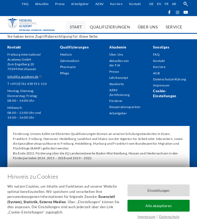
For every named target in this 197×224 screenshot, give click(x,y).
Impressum (146, 217)
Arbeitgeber (80, 4)
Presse (60, 4)
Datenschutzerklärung (168, 80)
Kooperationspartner (121, 109)
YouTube (185, 12)
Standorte (116, 85)
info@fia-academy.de (24, 77)
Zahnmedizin (70, 61)
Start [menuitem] (76, 27)
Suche (185, 4)
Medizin (66, 55)
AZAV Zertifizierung (119, 94)
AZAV (99, 4)
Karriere (116, 4)
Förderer (116, 103)
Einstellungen (158, 190)
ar (174, 4)
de (151, 4)
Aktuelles (42, 4)
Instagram (178, 12)
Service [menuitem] (174, 27)
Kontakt (135, 4)
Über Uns (116, 55)
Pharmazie (68, 67)
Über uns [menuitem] (148, 27)
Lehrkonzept (118, 79)
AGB (156, 74)
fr (167, 4)
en (159, 4)
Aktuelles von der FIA (119, 63)
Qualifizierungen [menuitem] (110, 27)
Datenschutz (169, 217)
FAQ (25, 4)
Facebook (169, 12)
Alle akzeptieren (158, 205)
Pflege (64, 74)
